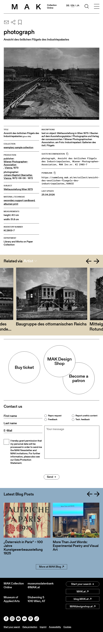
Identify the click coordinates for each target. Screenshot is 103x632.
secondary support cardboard (19, 200)
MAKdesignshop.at (82, 606)
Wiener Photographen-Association (16, 163)
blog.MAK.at (82, 599)
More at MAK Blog (51, 567)
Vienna (8, 167)
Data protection (29, 626)
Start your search (82, 584)
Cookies (67, 626)
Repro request (54, 416)
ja (77, 5)
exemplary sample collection (18, 147)
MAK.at (82, 591)
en (72, 5)
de (67, 5)
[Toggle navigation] (96, 6)
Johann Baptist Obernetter (18, 175)
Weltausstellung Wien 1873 (18, 189)
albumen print (11, 203)
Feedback (52, 419)
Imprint (43, 626)
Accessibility (55, 626)
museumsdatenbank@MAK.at (40, 585)
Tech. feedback (83, 419)
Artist (28, 260)
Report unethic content (86, 416)
